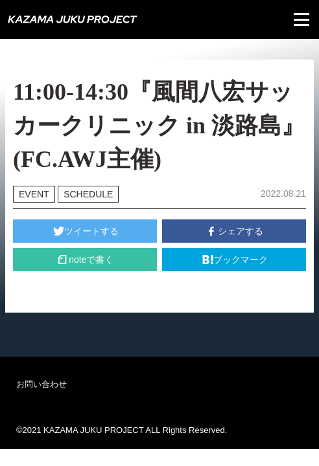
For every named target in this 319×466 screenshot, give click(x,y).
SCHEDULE (88, 194)
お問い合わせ (41, 384)
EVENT (34, 194)
